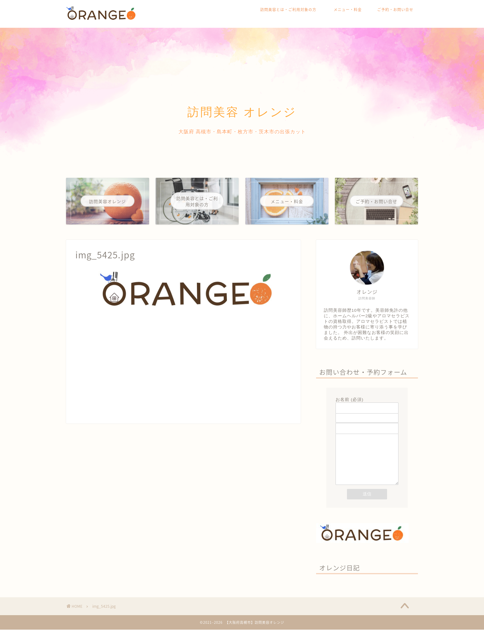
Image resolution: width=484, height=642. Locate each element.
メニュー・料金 (348, 9)
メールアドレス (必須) (367, 414)
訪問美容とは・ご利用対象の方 (290, 9)
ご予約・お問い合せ (395, 9)
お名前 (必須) (367, 404)
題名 (367, 424)
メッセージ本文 (367, 466)
